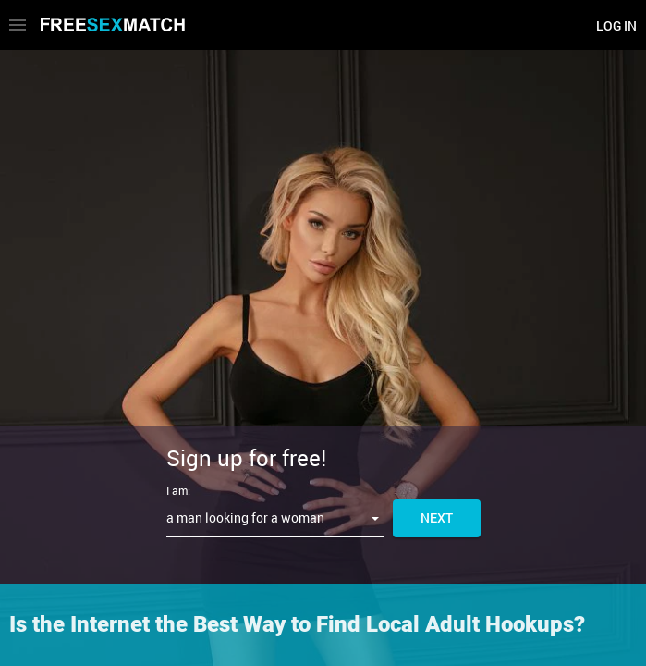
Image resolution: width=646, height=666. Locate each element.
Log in (616, 25)
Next (437, 517)
